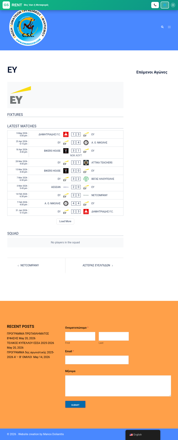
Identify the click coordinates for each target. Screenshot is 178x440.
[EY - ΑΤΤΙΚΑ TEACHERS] (65, 163)
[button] (162, 27)
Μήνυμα (70, 371)
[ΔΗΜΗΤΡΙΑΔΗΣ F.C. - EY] (65, 134)
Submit (75, 405)
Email (69, 351)
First (67, 343)
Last (101, 343)
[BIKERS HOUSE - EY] (65, 153)
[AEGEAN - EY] (65, 187)
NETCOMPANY (30, 265)
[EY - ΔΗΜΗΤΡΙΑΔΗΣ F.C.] (65, 212)
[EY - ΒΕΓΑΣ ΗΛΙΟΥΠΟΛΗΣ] (65, 179)
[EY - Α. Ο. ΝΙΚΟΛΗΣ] (65, 143)
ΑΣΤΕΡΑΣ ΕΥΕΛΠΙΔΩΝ (96, 265)
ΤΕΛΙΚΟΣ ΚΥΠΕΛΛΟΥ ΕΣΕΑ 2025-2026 (30, 343)
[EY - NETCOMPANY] (65, 195)
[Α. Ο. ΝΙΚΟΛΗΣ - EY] (65, 203)
